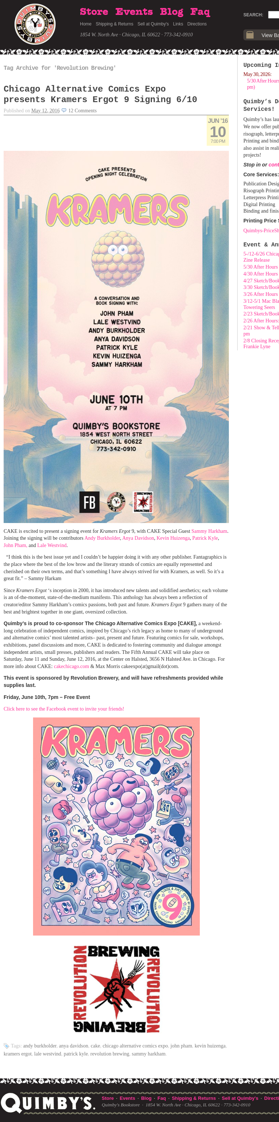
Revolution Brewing (109, 1054)
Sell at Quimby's (153, 24)
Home (86, 24)
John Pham (181, 1046)
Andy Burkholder (40, 1046)
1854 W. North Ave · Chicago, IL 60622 (120, 34)
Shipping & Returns (114, 24)
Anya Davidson (73, 1046)
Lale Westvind (47, 1054)
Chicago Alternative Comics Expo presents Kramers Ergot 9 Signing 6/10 (100, 94)
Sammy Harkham (149, 1054)
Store (94, 12)
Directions (197, 24)
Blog (171, 12)
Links (178, 24)
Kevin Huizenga (210, 1046)
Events (134, 12)
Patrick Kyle (76, 1054)
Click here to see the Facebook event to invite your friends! (64, 709)
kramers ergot (18, 1054)
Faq (200, 12)
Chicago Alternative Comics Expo (135, 1046)
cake (95, 1046)
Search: (253, 14)
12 (82, 110)
